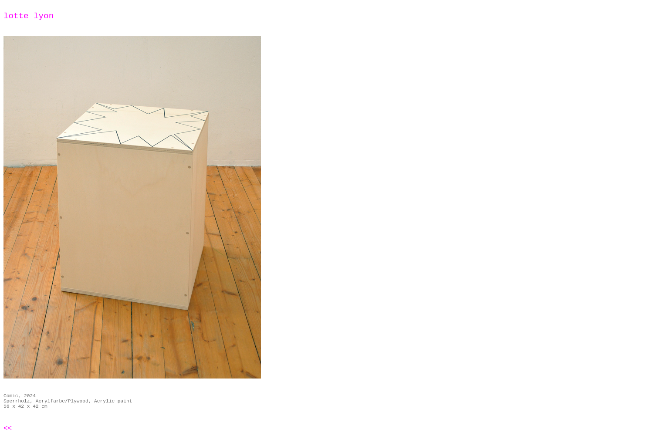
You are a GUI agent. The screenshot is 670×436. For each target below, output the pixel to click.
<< (7, 429)
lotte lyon (28, 16)
